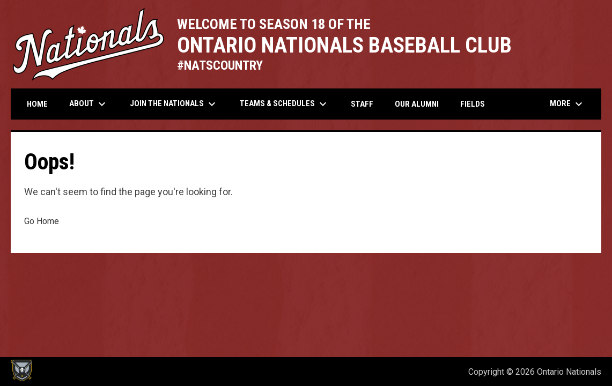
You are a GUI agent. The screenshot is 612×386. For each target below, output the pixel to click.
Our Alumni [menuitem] (417, 104)
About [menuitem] (88, 104)
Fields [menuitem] (472, 104)
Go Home (41, 221)
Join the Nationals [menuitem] (174, 104)
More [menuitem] (567, 104)
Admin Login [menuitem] (423, 372)
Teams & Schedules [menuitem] (284, 104)
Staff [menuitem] (362, 104)
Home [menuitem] (37, 104)
